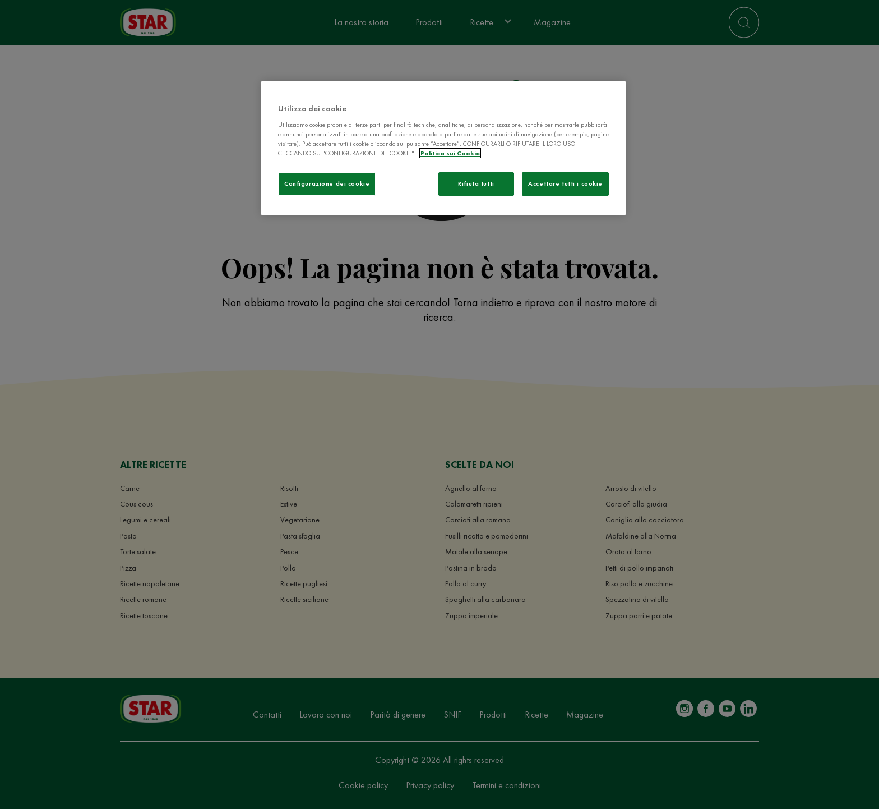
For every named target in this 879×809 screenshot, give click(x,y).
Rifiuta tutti (476, 183)
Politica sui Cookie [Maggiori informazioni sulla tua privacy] (450, 153)
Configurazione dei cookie (326, 183)
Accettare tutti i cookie (565, 183)
